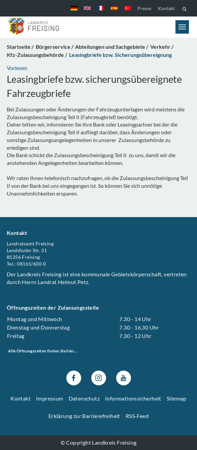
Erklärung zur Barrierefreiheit (84, 416)
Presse (144, 8)
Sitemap (177, 398)
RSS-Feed (137, 416)
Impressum (49, 398)
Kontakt (166, 8)
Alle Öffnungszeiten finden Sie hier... (42, 351)
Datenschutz (84, 398)
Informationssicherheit (133, 398)
